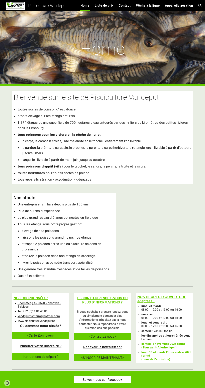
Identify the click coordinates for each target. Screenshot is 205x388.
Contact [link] (125, 5)
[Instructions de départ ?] (40, 356)
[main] (102, 49)
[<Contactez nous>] (102, 336)
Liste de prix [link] (104, 5)
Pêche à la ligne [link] (148, 5)
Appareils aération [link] (179, 5)
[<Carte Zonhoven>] (40, 335)
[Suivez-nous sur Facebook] (102, 379)
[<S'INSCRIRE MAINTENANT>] (102, 357)
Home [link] (84, 5)
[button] (200, 5)
